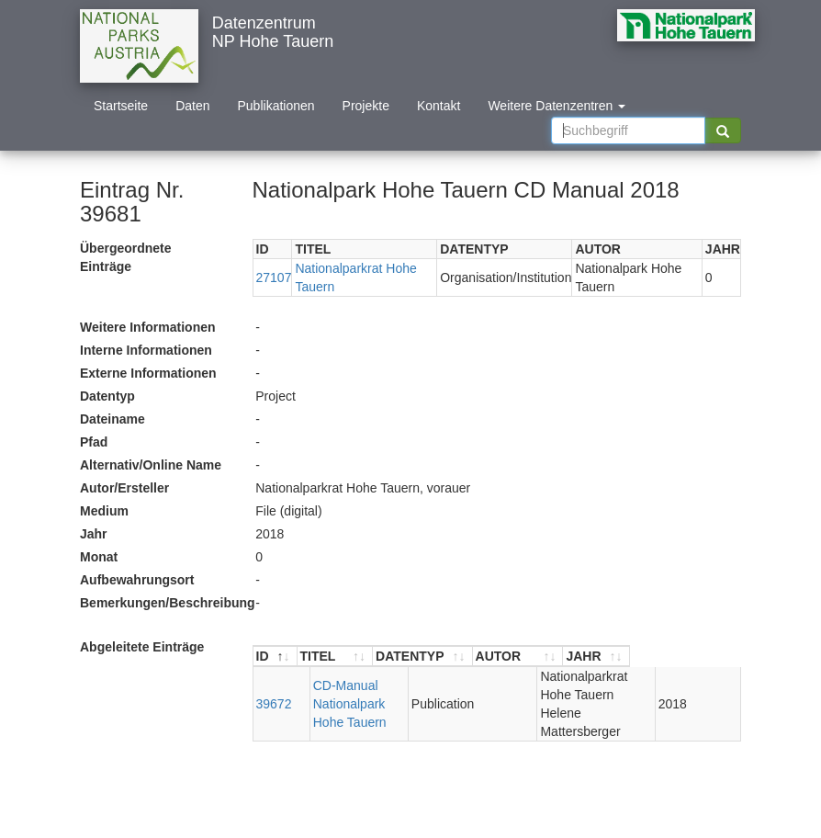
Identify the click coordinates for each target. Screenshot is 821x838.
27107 (274, 277)
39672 (274, 694)
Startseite (121, 105)
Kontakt (438, 105)
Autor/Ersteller (124, 488)
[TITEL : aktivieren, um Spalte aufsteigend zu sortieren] (359, 656)
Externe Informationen (148, 373)
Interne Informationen (146, 350)
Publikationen (276, 105)
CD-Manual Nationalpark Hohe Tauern (353, 694)
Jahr (93, 534)
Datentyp (107, 396)
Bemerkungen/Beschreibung (161, 602)
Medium (104, 511)
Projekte (366, 105)
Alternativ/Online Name (150, 465)
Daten (192, 105)
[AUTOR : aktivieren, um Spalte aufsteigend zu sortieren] (596, 656)
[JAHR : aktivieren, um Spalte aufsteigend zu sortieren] (707, 656)
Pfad (93, 442)
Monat (99, 556)
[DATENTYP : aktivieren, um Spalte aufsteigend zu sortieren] (469, 656)
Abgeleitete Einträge (142, 647)
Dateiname (112, 419)
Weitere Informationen (148, 327)
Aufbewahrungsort (137, 579)
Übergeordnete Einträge (126, 257)
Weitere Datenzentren (556, 105)
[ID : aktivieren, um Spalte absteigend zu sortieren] (275, 656)
